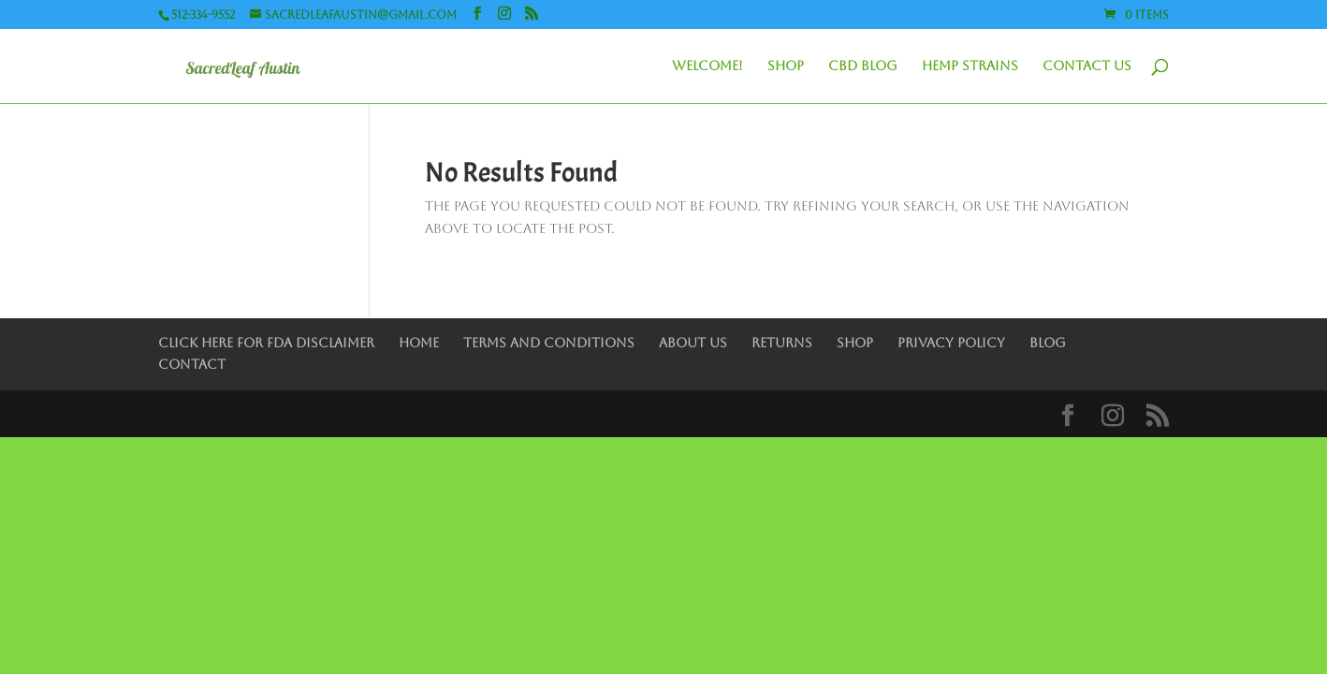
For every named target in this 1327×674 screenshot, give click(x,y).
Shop (785, 66)
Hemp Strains (970, 66)
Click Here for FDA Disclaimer (266, 342)
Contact (192, 364)
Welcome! (707, 66)
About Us (693, 342)
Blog (1047, 342)
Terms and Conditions (548, 342)
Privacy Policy (951, 342)
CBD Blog (862, 66)
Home (419, 342)
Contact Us (1087, 66)
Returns (781, 342)
